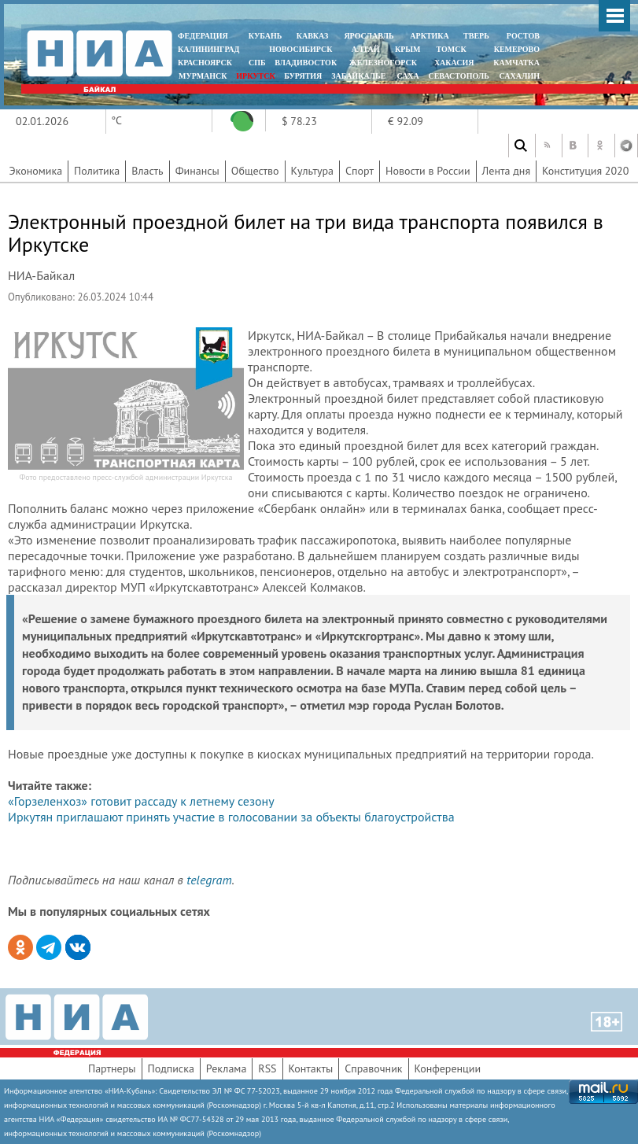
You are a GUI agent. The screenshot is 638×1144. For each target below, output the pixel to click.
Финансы (197, 171)
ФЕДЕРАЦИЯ (203, 35)
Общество (255, 171)
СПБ (257, 62)
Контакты (311, 1068)
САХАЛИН (520, 76)
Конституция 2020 (585, 171)
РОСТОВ (523, 35)
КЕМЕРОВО (517, 49)
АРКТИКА (429, 35)
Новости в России (427, 171)
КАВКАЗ (313, 35)
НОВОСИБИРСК (300, 49)
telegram (208, 880)
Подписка (171, 1068)
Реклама (226, 1068)
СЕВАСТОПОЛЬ (458, 76)
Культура (312, 171)
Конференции (448, 1068)
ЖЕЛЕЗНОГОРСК (383, 62)
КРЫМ (408, 49)
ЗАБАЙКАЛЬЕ (359, 76)
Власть (147, 171)
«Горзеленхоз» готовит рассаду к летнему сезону (141, 801)
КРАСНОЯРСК (205, 62)
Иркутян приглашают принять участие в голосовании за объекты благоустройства (231, 817)
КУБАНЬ (265, 35)
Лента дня (506, 171)
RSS (267, 1068)
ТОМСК (453, 49)
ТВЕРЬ (476, 35)
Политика (97, 171)
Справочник (373, 1068)
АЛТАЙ (366, 49)
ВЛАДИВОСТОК (306, 62)
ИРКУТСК (255, 76)
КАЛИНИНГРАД (208, 49)
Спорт (359, 171)
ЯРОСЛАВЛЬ (368, 35)
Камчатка (516, 62)
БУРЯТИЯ (303, 76)
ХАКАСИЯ (453, 62)
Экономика (36, 171)
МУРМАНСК (203, 76)
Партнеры (112, 1068)
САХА (407, 76)
